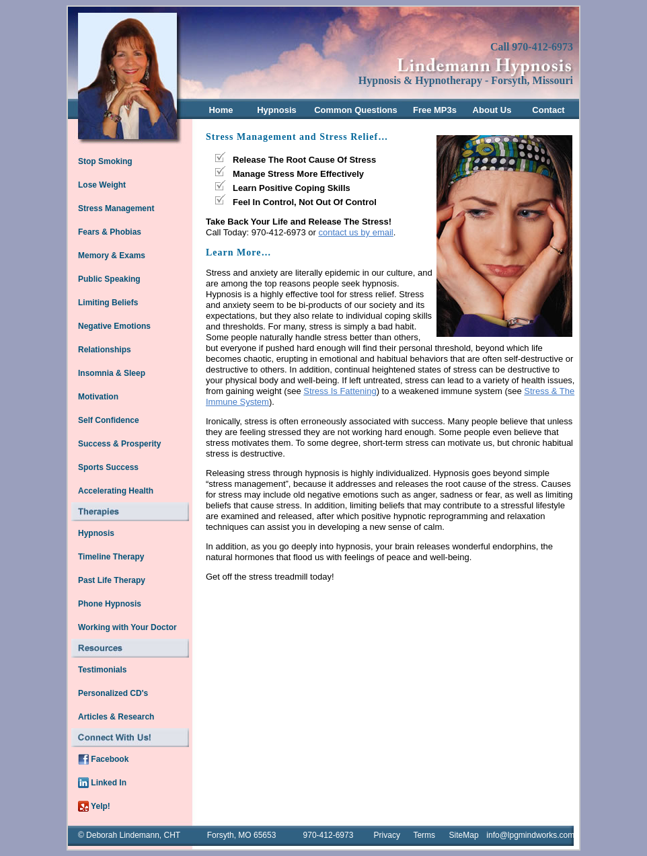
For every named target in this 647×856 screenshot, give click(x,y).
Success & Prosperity (119, 444)
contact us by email (355, 232)
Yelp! (94, 806)
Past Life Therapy (111, 580)
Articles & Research (116, 717)
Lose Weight (102, 185)
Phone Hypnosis (109, 604)
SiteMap (464, 835)
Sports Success (108, 467)
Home (220, 110)
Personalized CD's (113, 693)
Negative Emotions (114, 326)
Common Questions (355, 110)
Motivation (98, 396)
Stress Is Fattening (339, 391)
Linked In (102, 782)
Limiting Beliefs (108, 302)
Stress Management (116, 208)
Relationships (104, 349)
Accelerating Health (115, 491)
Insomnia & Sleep (111, 373)
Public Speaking (109, 279)
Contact (548, 110)
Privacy (387, 835)
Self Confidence (108, 420)
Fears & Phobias (109, 232)
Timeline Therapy (111, 556)
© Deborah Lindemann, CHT (129, 835)
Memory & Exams (111, 255)
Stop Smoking (105, 161)
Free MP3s (435, 110)
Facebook (103, 759)
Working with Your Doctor (127, 627)
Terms (424, 835)
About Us (492, 110)
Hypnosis (277, 110)
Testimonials (102, 669)
